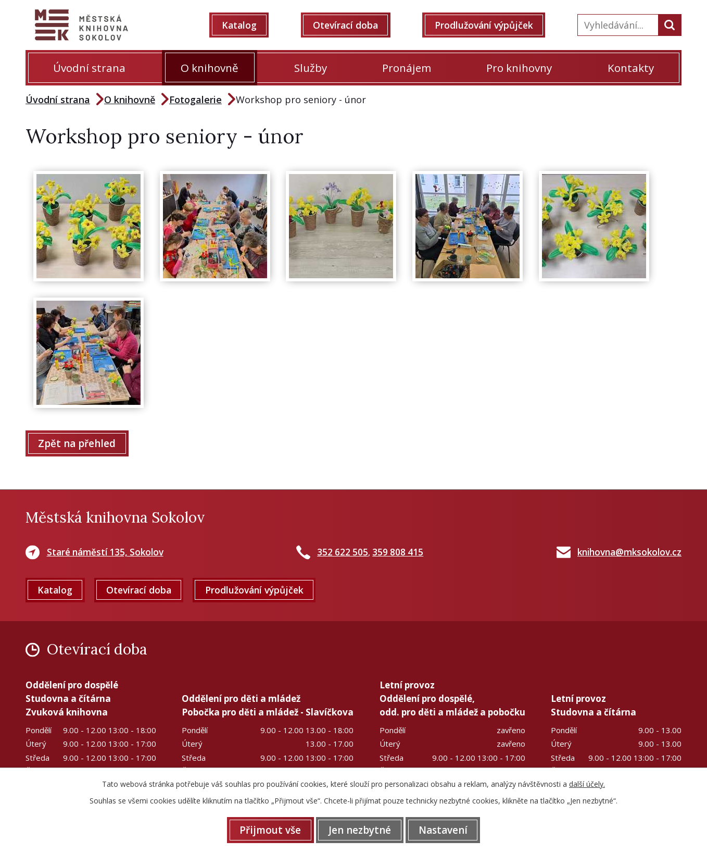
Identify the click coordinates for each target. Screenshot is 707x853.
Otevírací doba (348, 25)
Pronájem (406, 67)
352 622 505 (342, 553)
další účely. (587, 783)
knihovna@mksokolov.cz (629, 553)
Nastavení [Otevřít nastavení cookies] (447, 829)
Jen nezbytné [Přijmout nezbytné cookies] (360, 829)
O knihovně (209, 67)
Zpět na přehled (79, 443)
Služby (310, 67)
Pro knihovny (519, 67)
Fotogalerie (195, 99)
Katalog (243, 25)
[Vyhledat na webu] (616, 25)
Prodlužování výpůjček (487, 25)
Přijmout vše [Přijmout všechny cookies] (266, 829)
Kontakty (631, 67)
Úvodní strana (89, 67)
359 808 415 (397, 553)
